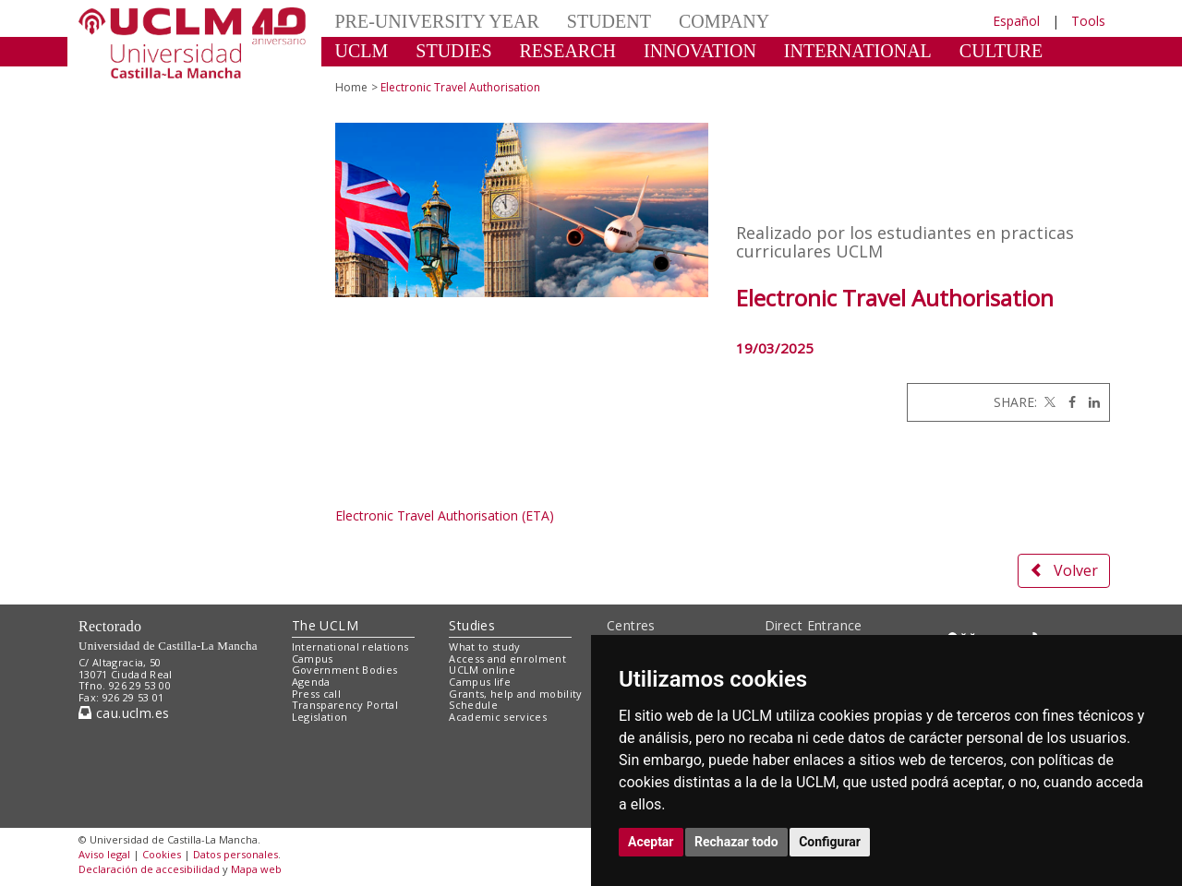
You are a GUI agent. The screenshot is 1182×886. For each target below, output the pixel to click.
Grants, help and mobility (515, 693)
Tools (1088, 21)
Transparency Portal (345, 705)
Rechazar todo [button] (736, 841)
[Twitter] (1048, 402)
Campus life (480, 681)
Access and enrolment (507, 658)
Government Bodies (345, 669)
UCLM (362, 51)
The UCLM (325, 625)
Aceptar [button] (651, 841)
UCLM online (482, 669)
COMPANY (724, 21)
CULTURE (1001, 51)
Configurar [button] (830, 841)
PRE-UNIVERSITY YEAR (437, 21)
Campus (312, 658)
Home (351, 87)
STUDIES (453, 51)
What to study (484, 646)
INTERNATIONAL (858, 51)
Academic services (498, 717)
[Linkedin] (1089, 402)
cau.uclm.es (123, 713)
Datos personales (235, 854)
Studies (472, 625)
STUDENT (609, 21)
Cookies (161, 854)
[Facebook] (1067, 402)
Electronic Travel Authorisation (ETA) (444, 515)
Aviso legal (104, 854)
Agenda (311, 681)
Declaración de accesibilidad (149, 869)
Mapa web (256, 869)
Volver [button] (1064, 570)
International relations (350, 646)
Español (1016, 21)
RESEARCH (568, 51)
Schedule (473, 705)
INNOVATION (700, 51)
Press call (316, 693)
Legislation (320, 717)
